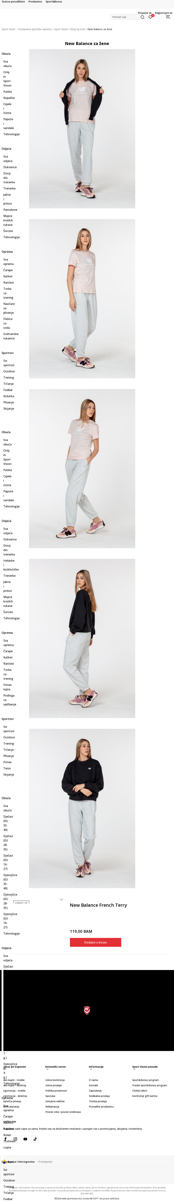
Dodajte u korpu (95, 942)
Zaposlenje (95, 1090)
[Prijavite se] (150, 16)
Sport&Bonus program (145, 1080)
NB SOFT (94, 1198)
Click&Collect (139, 1090)
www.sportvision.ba (72, 1198)
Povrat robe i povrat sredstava (63, 1112)
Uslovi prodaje (53, 1085)
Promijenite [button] (45, 1161)
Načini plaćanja (10, 1106)
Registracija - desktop (14, 1096)
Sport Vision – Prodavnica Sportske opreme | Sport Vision (35, 29)
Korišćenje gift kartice (145, 1096)
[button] (128, 17)
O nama (93, 1080)
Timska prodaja (98, 1101)
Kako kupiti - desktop (14, 1085)
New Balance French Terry (98, 905)
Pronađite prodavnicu (101, 1106)
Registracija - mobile (13, 1090)
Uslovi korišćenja (55, 1080)
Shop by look (77, 29)
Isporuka (50, 1096)
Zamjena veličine (55, 1101)
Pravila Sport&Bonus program (149, 1085)
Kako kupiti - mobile (13, 1080)
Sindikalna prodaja (99, 1096)
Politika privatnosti (56, 1090)
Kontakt (93, 1085)
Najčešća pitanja (11, 1101)
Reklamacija (52, 1106)
